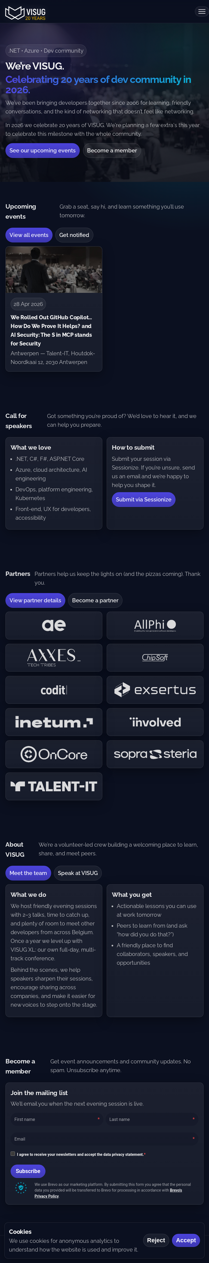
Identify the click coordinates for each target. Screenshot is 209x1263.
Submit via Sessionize (143, 499)
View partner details (35, 600)
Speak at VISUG (78, 873)
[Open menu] (202, 11)
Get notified (74, 235)
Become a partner (95, 600)
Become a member (112, 150)
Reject (156, 1240)
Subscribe (28, 1171)
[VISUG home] (24, 11)
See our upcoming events (43, 150)
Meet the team (28, 873)
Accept (186, 1240)
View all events (29, 235)
